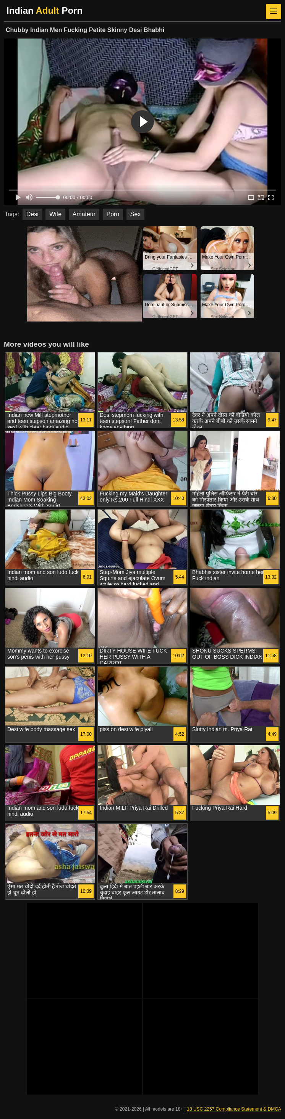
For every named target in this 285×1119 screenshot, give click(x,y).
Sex (135, 214)
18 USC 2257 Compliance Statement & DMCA (234, 1109)
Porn (113, 214)
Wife (55, 214)
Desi (32, 214)
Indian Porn (44, 10)
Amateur (84, 214)
